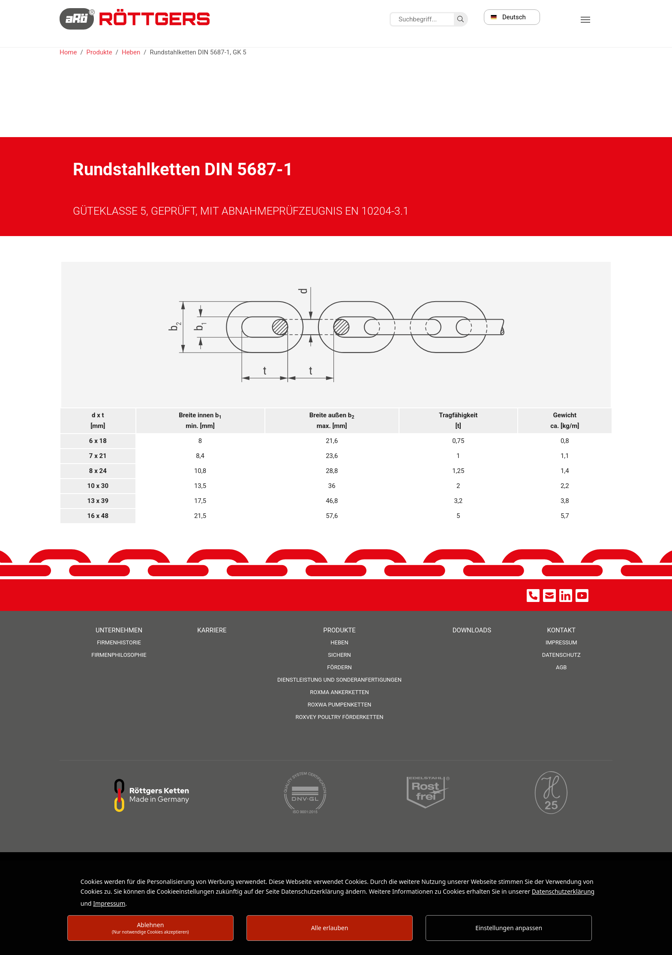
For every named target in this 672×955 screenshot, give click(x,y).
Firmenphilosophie (118, 655)
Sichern (339, 655)
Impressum (561, 642)
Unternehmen (119, 630)
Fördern (339, 667)
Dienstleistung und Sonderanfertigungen (339, 680)
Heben (339, 642)
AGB (561, 667)
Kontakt (561, 630)
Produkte (339, 630)
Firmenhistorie (119, 642)
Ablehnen (150, 928)
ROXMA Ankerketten (339, 692)
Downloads (472, 630)
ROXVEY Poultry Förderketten (339, 717)
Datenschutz (561, 655)
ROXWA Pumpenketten (340, 704)
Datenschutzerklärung (563, 891)
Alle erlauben (329, 928)
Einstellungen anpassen (508, 928)
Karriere (211, 630)
